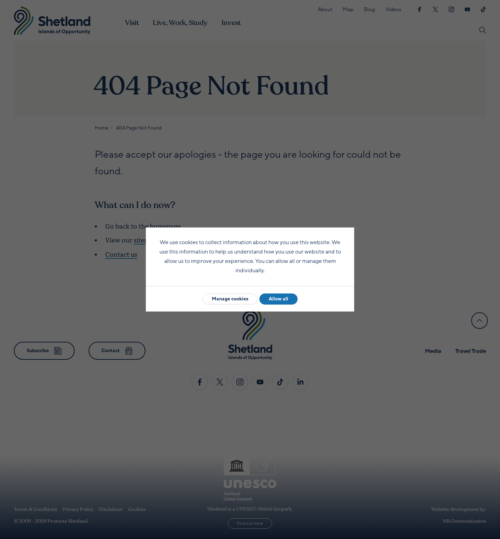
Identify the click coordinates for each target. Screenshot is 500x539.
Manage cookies (230, 299)
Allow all (278, 299)
